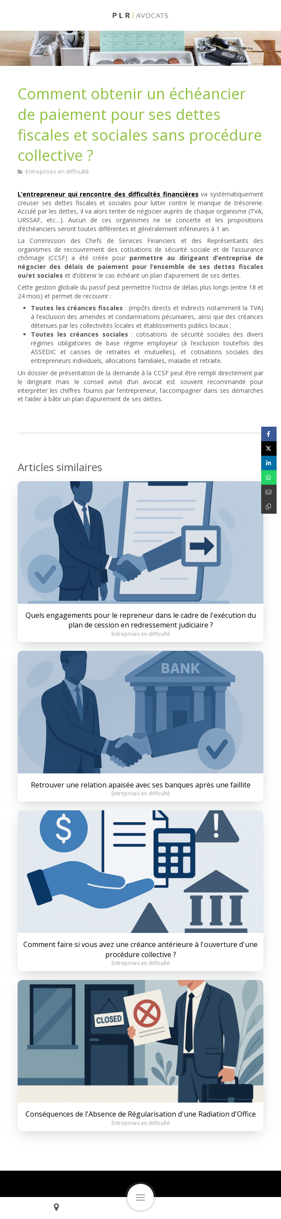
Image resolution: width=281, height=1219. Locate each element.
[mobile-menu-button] (140, 1197)
